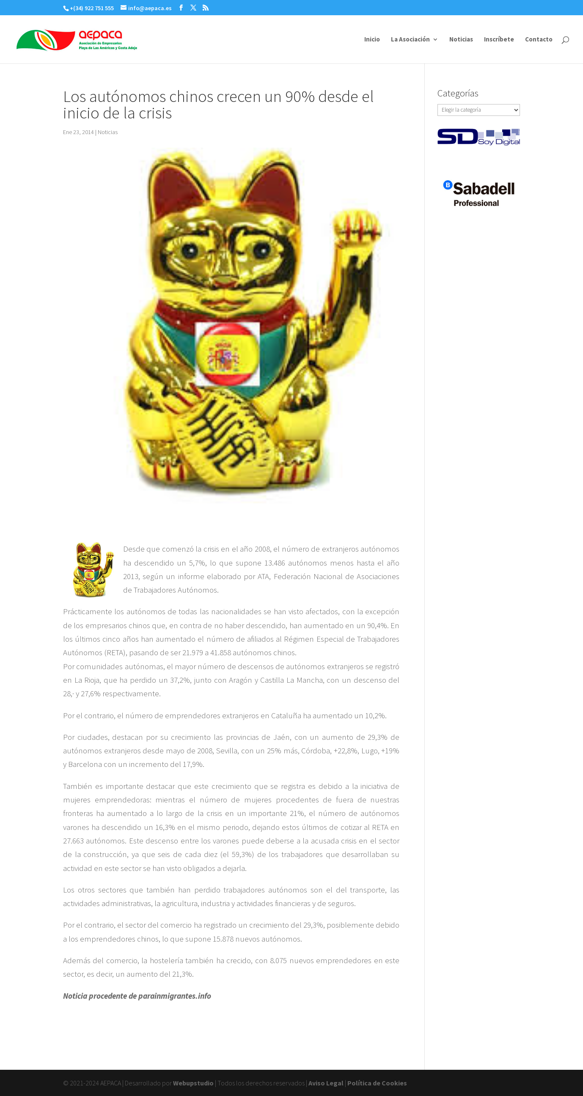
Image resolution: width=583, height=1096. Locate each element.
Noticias (461, 39)
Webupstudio (193, 1083)
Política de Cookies (377, 1083)
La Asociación (410, 39)
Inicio (372, 39)
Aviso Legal (326, 1083)
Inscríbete (499, 39)
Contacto (539, 39)
